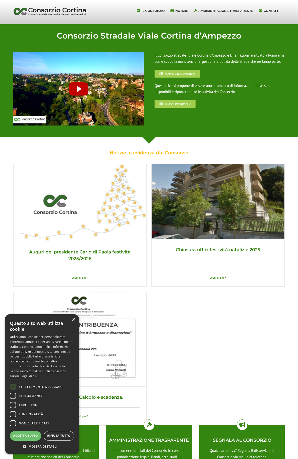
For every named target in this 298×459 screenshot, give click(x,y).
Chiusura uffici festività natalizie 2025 (214, 249)
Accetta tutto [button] (25, 436)
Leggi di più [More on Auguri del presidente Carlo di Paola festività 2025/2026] (79, 277)
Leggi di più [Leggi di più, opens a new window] (29, 376)
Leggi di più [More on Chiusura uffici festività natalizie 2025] (213, 269)
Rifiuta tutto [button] (59, 436)
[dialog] (42, 384)
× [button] (73, 319)
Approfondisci (149, 416)
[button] (42, 446)
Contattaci (242, 416)
